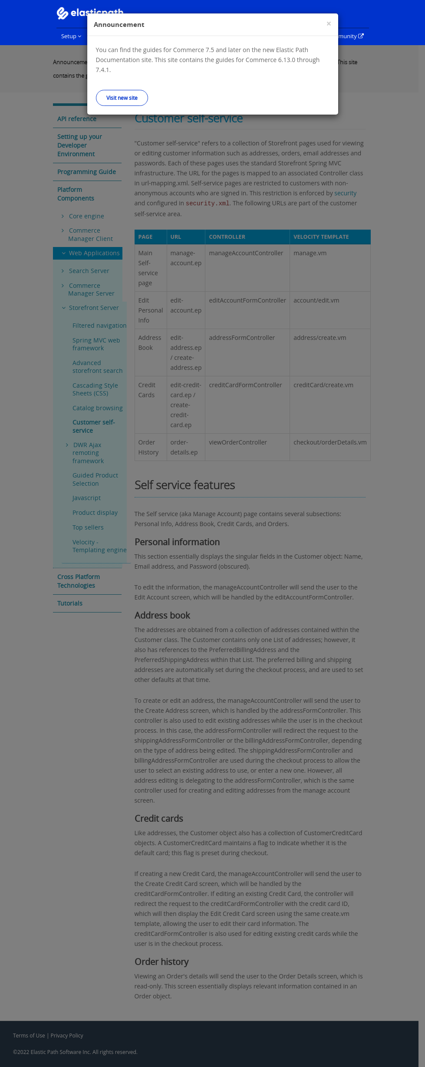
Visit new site (122, 97)
